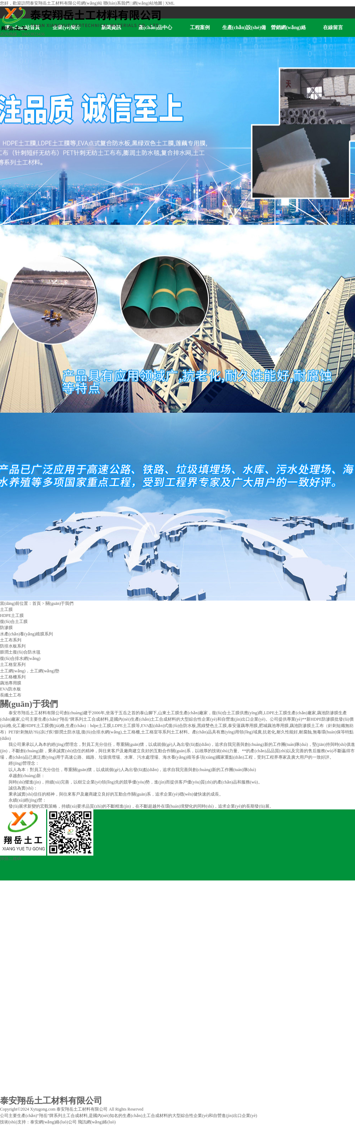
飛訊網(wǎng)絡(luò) (97, 1121)
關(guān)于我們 (59, 603)
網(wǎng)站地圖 (147, 3)
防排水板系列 (13, 646)
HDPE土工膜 (12, 615)
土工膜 (6, 609)
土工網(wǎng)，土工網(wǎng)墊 (29, 670)
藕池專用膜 (10, 683)
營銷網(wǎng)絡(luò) (288, 31)
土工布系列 (10, 640)
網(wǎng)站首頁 (15, 882)
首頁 (36, 603)
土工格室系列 (13, 664)
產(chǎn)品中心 (14, 960)
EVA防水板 (10, 689)
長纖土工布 (10, 695)
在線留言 (333, 27)
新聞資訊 (8, 934)
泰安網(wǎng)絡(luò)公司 (53, 1121)
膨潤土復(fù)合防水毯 (20, 652)
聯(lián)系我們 (116, 3)
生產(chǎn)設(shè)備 (244, 27)
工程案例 (200, 27)
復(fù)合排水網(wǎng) (20, 658)
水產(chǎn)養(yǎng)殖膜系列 (26, 633)
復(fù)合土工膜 (14, 621)
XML (170, 3)
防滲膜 (6, 627)
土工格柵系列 (13, 676)
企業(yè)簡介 (12, 908)
